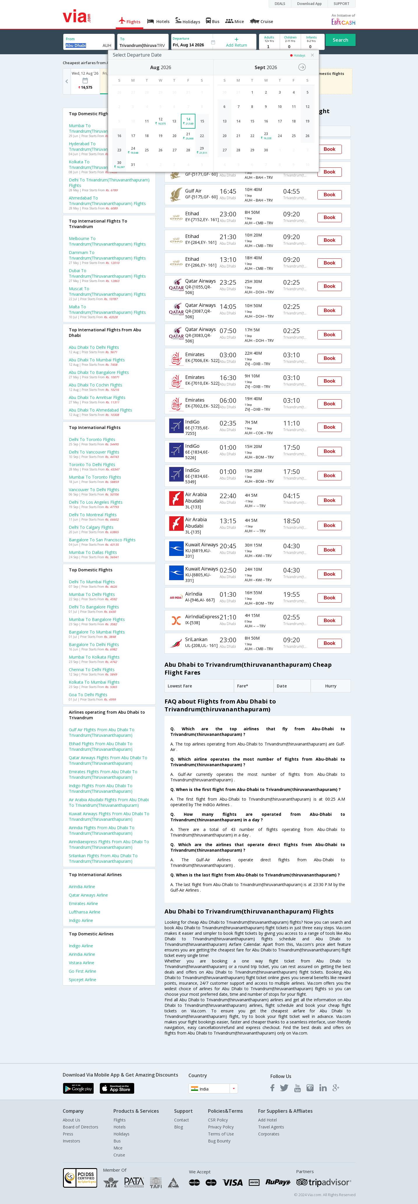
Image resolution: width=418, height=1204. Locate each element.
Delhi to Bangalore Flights (94, 607)
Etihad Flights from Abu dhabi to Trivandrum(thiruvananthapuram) (100, 746)
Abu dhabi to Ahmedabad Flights (100, 410)
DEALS (280, 3)
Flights (119, 1120)
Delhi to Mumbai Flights (92, 581)
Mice (118, 1148)
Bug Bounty (219, 1141)
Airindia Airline (82, 886)
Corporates (268, 1134)
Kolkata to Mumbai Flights (94, 682)
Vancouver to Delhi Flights (94, 489)
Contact (181, 1120)
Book (329, 149)
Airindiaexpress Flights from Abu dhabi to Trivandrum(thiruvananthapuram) (109, 844)
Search (340, 40)
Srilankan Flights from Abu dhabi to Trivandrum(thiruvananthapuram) (103, 858)
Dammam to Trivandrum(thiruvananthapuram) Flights (107, 255)
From (70, 38)
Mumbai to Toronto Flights (95, 477)
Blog (178, 1127)
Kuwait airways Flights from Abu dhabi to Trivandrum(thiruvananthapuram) (109, 816)
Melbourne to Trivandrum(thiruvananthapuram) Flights (107, 241)
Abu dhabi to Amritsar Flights (97, 397)
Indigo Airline (81, 920)
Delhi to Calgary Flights (91, 527)
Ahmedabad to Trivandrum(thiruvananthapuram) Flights (107, 200)
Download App (309, 3)
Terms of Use (221, 1134)
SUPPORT (341, 3)
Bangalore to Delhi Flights (94, 644)
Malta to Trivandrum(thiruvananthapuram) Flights (107, 309)
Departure (181, 38)
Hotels (119, 1127)
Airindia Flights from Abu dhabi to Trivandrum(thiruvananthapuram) (101, 830)
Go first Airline (82, 971)
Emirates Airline (83, 903)
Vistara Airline (81, 962)
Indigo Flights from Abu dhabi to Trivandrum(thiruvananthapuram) (100, 788)
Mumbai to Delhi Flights (92, 594)
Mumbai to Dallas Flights (93, 552)
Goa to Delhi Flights (88, 694)
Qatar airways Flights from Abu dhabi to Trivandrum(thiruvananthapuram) (108, 760)
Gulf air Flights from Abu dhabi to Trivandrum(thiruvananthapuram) (101, 732)
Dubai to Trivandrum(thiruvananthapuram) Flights (107, 273)
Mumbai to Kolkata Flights (94, 657)
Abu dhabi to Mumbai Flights (97, 360)
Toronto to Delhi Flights (92, 464)
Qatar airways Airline (88, 895)
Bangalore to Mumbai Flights (97, 632)
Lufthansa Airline (84, 912)
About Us (71, 1120)
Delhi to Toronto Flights (92, 439)
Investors (71, 1141)
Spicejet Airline (82, 979)
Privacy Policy (221, 1127)
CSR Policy (218, 1120)
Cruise (119, 1155)
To (122, 38)
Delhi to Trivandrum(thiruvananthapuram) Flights (109, 182)
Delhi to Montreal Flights (93, 514)
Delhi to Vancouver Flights (94, 452)
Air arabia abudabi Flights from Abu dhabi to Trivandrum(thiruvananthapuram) (109, 802)
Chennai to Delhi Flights (92, 669)
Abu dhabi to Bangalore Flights (99, 372)
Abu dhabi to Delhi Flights (94, 347)
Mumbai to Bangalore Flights (97, 619)
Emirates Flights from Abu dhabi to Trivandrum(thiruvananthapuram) (103, 774)
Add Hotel (267, 1120)
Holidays (121, 1134)
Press (68, 1134)
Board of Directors (80, 1127)
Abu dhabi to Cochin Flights (95, 385)
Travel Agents (271, 1127)
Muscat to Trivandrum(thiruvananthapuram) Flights (107, 291)
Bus (117, 1141)
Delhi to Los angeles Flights (96, 502)
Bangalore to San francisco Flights (102, 539)
